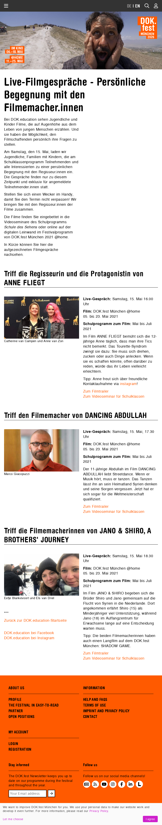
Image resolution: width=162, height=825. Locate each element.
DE (129, 6)
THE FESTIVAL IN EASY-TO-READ (34, 705)
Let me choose (13, 819)
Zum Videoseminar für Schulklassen (114, 396)
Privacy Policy (98, 811)
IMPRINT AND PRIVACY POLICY (106, 711)
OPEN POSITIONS (21, 717)
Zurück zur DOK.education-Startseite (35, 620)
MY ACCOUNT (19, 732)
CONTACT (90, 717)
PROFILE (15, 700)
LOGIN (13, 744)
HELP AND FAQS (95, 700)
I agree (150, 819)
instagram (128, 383)
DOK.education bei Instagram (29, 637)
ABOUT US (16, 688)
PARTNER (16, 711)
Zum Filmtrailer (96, 391)
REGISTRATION (20, 749)
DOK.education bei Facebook (29, 632)
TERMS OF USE (94, 705)
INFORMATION (94, 688)
